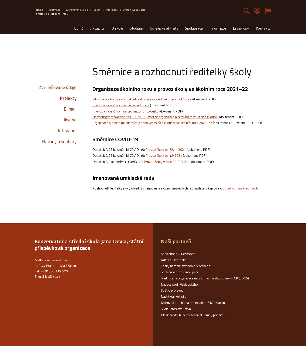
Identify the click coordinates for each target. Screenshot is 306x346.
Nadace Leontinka (173, 259)
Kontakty (263, 28)
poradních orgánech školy (240, 188)
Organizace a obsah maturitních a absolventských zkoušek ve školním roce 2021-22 (152, 123)
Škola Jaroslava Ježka (176, 309)
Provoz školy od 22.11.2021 (166, 149)
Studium (136, 28)
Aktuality (97, 28)
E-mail (70, 109)
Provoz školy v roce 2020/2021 (167, 161)
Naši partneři (176, 241)
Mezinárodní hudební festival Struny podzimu (193, 315)
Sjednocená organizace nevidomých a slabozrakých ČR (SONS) (205, 278)
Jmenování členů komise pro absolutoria (120, 105)
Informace (218, 28)
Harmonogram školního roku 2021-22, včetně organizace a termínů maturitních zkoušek (155, 117)
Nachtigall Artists (173, 296)
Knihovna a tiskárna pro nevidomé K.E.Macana (194, 302)
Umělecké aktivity (164, 28)
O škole (117, 28)
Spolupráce (194, 28)
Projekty (68, 98)
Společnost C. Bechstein (178, 254)
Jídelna (70, 119)
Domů (79, 28)
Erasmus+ (241, 28)
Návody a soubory (59, 141)
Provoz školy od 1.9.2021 (164, 155)
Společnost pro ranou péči (179, 272)
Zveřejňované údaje (57, 87)
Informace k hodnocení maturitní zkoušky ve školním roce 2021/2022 (141, 99)
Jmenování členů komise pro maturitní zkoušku (125, 111)
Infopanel (67, 130)
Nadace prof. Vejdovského (179, 284)
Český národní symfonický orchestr (186, 266)
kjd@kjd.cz (52, 276)
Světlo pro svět (172, 290)
